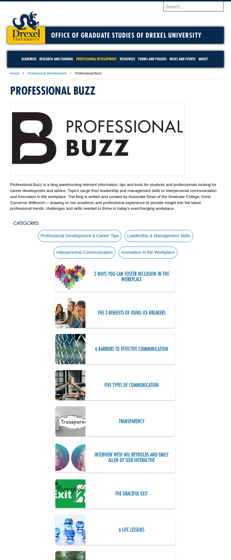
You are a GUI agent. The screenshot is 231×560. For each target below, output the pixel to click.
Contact (135, 528)
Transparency (78, 351)
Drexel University (26, 24)
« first (21, 490)
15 (124, 490)
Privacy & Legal (113, 528)
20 (180, 490)
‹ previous (41, 490)
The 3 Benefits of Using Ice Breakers (183, 278)
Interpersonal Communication (84, 254)
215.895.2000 (167, 555)
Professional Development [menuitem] (96, 59)
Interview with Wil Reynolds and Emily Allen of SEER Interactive (183, 351)
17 (146, 490)
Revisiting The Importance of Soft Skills (183, 459)
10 (67, 490)
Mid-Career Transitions (78, 423)
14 (113, 490)
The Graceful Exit (78, 387)
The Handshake (183, 423)
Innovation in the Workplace (148, 254)
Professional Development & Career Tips (79, 236)
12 (89, 490)
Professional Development (47, 73)
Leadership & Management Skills (159, 236)
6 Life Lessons (183, 387)
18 (158, 490)
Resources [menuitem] (127, 59)
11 (78, 490)
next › (205, 490)
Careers (92, 528)
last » (115, 501)
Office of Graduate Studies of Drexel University (126, 35)
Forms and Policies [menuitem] (152, 59)
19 (169, 490)
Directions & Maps (158, 528)
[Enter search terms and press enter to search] (196, 6)
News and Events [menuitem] (183, 59)
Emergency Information (110, 534)
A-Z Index (55, 528)
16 (135, 490)
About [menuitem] (203, 59)
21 (191, 490)
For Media (74, 528)
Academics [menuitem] (28, 59)
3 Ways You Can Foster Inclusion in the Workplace (78, 278)
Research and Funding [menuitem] (56, 59)
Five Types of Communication (183, 314)
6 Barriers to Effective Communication (78, 315)
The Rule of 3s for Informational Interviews (78, 459)
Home (14, 73)
